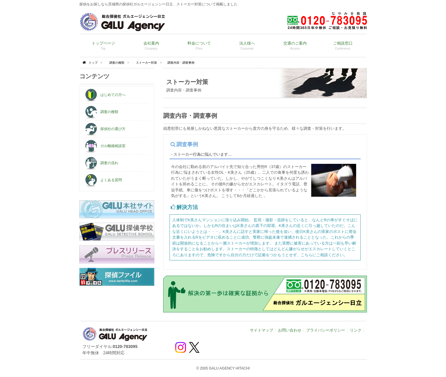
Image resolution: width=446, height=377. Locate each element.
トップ (93, 62)
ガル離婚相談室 (105, 146)
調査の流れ (101, 163)
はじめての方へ (105, 95)
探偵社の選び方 (105, 129)
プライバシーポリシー (325, 330)
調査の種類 (116, 62)
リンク (356, 330)
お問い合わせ (289, 330)
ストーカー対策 (146, 62)
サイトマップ (261, 330)
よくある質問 (103, 180)
